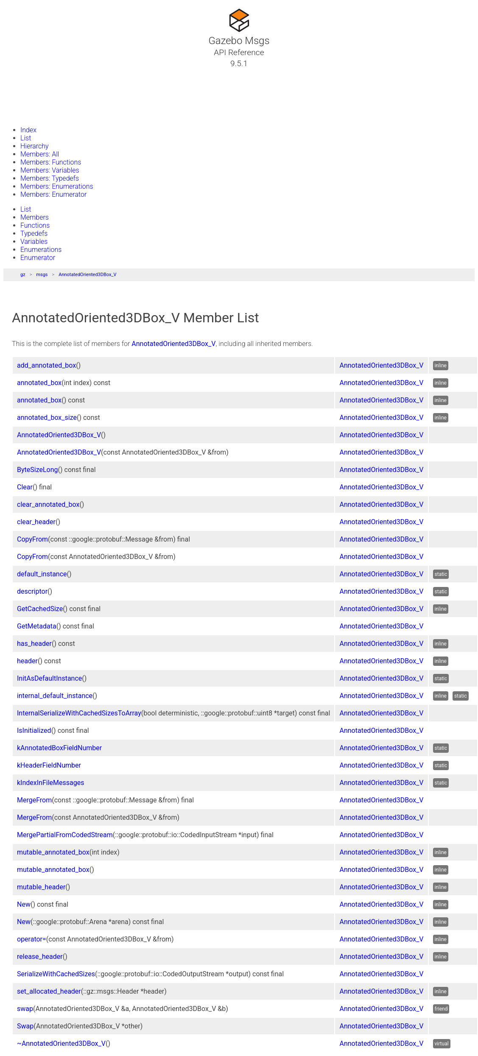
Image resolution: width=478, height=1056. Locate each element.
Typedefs (34, 233)
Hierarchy (34, 146)
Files (22, 104)
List (25, 138)
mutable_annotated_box (53, 852)
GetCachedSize (40, 609)
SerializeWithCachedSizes (56, 974)
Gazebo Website (39, 114)
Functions (35, 225)
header (27, 661)
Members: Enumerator (53, 194)
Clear (25, 487)
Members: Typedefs (49, 178)
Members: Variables (49, 170)
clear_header (36, 522)
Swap (25, 1026)
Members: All (39, 154)
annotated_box (39, 383)
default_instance (42, 574)
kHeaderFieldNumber (49, 765)
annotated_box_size (47, 417)
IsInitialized (34, 730)
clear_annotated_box (48, 504)
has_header (34, 644)
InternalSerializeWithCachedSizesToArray (79, 713)
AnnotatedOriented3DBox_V (87, 274)
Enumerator (37, 258)
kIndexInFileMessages (50, 783)
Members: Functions (50, 162)
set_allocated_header (49, 991)
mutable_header (41, 887)
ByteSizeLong (37, 470)
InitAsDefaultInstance (49, 678)
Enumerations (40, 250)
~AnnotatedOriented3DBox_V (61, 1043)
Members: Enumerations (56, 186)
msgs (42, 274)
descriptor (32, 591)
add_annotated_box (46, 365)
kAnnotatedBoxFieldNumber (59, 748)
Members (34, 217)
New (24, 904)
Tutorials (28, 73)
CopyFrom (32, 539)
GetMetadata (36, 626)
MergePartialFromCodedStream (65, 835)
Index (28, 130)
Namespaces (35, 94)
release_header (40, 957)
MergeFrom (34, 800)
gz (22, 274)
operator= (31, 939)
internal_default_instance (54, 696)
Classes (27, 83)
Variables (34, 241)
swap (25, 1009)
